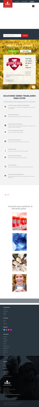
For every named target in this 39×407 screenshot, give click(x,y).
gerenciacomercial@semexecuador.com (13, 394)
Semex (8, 194)
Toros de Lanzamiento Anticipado (15, 130)
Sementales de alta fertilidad (14, 155)
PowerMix (5, 345)
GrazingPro (5, 355)
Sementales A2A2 (12, 149)
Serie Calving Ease (12, 165)
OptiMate (5, 313)
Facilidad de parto (6, 346)
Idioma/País (24, 1)
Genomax (5, 341)
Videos (4, 372)
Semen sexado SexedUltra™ (14, 139)
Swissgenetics (5, 357)
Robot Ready (5, 348)
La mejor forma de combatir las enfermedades (18, 105)
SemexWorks (5, 311)
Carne (4, 322)
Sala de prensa (6, 374)
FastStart (4, 338)
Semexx (4, 343)
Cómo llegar (5, 395)
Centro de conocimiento (7, 376)
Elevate (4, 314)
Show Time (5, 350)
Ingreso (32, 1)
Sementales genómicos (13, 114)
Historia (4, 365)
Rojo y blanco (5, 352)
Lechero (4, 320)
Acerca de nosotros (6, 363)
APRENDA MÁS (10, 80)
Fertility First (5, 340)
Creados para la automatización (15, 124)
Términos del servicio (7, 404)
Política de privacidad (15, 404)
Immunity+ (5, 309)
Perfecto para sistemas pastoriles (16, 174)
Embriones (5, 323)
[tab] (25, 53)
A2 (3, 353)
